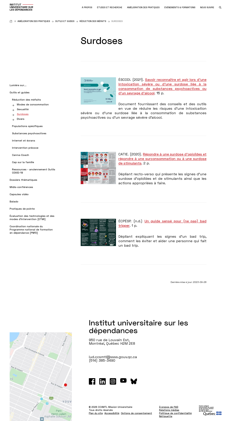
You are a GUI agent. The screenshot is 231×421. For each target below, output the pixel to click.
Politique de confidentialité (175, 413)
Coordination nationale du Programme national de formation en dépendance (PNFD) (31, 229)
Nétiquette (165, 416)
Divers (20, 118)
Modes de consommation (33, 104)
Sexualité (23, 109)
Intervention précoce (25, 147)
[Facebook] (92, 381)
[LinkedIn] (102, 381)
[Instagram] (113, 381)
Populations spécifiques (27, 126)
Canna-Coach (20, 154)
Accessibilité (111, 413)
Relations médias (169, 409)
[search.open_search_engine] (220, 7)
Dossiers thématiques (23, 179)
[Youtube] (123, 381)
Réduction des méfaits (95, 21)
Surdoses (23, 113)
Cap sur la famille (23, 162)
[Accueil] (13, 21)
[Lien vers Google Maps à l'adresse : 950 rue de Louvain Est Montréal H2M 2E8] (41, 376)
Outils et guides (66, 21)
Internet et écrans (23, 140)
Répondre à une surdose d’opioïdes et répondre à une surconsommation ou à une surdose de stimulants (162, 158)
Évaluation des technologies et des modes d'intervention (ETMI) (32, 217)
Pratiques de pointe (22, 208)
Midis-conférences (21, 186)
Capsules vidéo (19, 194)
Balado (14, 201)
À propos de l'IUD (168, 406)
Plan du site (96, 413)
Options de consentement (136, 413)
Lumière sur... (18, 85)
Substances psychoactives (29, 133)
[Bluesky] (134, 381)
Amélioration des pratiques (35, 21)
